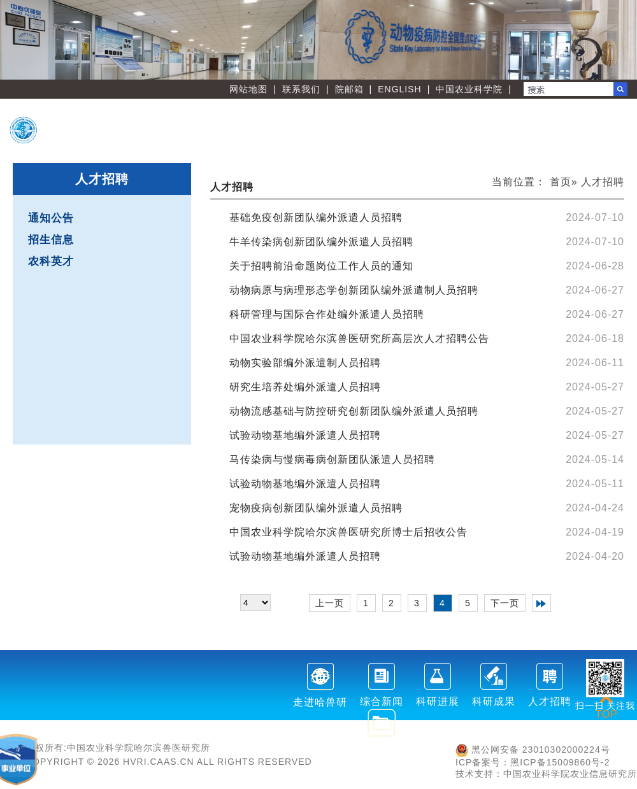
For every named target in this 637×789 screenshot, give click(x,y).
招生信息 (51, 240)
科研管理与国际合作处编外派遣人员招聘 (326, 314)
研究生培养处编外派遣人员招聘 (305, 386)
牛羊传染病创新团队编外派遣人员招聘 (321, 241)
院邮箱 (349, 89)
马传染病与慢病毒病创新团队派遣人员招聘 (332, 459)
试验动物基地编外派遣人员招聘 (305, 435)
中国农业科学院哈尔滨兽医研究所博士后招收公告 (348, 532)
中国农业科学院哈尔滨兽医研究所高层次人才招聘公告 (359, 338)
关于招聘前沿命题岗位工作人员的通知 (321, 265)
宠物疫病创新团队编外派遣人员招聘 (316, 507)
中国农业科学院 (469, 89)
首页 (560, 181)
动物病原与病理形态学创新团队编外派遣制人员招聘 (353, 290)
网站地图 (248, 89)
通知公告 (51, 218)
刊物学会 (376, 141)
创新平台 (477, 121)
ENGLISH (399, 89)
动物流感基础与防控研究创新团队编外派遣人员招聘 (353, 411)
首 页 (276, 121)
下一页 (504, 603)
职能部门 (276, 141)
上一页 (329, 603)
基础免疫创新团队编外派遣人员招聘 (316, 217)
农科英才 (51, 261)
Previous (15, 40)
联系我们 (301, 89)
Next (621, 40)
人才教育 (577, 121)
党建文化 (477, 141)
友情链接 (577, 141)
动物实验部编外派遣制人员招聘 (305, 362)
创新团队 (376, 121)
